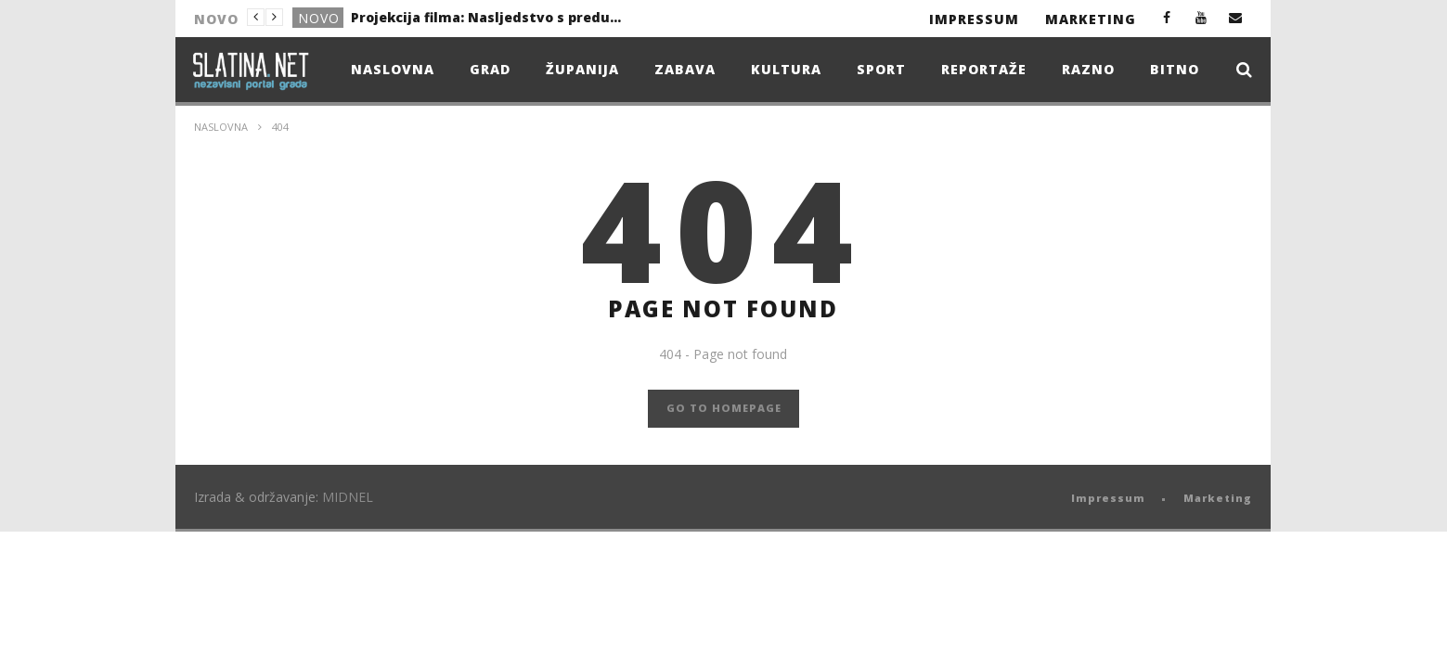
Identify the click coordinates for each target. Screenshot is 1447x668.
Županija (582, 69)
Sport (881, 69)
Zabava (685, 69)
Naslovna (392, 69)
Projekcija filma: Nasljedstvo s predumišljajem (490, 17)
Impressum (974, 19)
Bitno (1174, 69)
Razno (1088, 69)
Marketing (1090, 19)
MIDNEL (347, 497)
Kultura (786, 69)
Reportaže (984, 69)
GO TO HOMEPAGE (724, 408)
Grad (490, 69)
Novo (319, 18)
